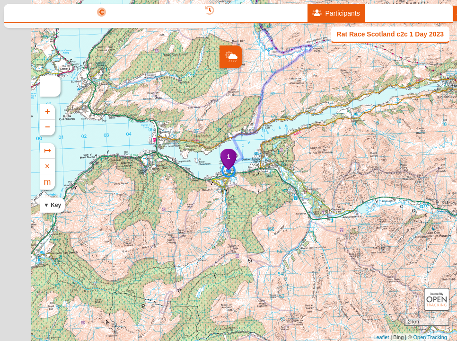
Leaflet (381, 337)
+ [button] (227, 111)
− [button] (227, 127)
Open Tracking (430, 337)
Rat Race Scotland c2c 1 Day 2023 (390, 34)
